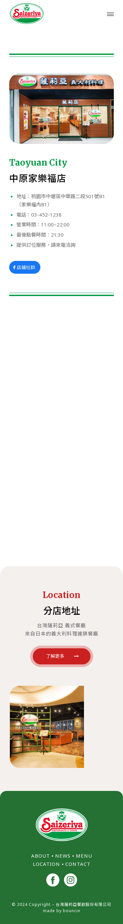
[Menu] (110, 13)
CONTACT (78, 864)
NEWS (63, 855)
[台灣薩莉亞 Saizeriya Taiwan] (51, 13)
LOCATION (46, 864)
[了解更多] (62, 656)
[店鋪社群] (24, 267)
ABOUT (40, 855)
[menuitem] (110, 13)
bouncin (71, 910)
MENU (84, 855)
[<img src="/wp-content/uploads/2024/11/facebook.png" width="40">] (52, 880)
